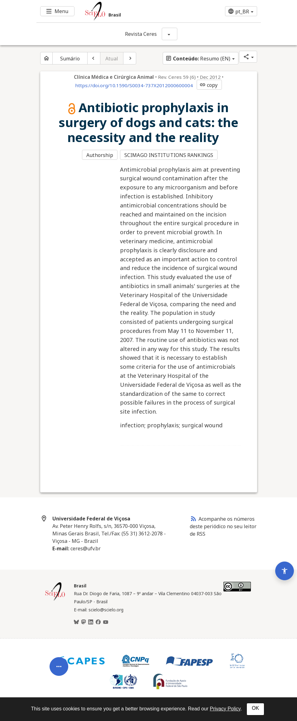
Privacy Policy (225, 708)
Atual (111, 58)
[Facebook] (98, 621)
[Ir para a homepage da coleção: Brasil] (130, 11)
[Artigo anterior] (93, 58)
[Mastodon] (83, 621)
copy (208, 85)
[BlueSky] (76, 621)
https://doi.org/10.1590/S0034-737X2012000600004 (134, 85)
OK (255, 708)
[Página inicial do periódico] (46, 58)
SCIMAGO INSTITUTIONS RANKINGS (169, 155)
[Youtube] (105, 621)
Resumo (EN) (197, 58)
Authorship (99, 155)
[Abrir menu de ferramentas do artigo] (59, 662)
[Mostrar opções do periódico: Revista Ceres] (169, 34)
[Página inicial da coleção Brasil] (55, 599)
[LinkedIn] (90, 621)
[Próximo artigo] (129, 58)
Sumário (70, 58)
